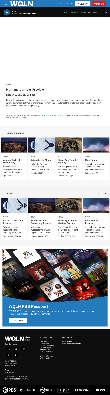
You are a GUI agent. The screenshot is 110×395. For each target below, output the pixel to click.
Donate (100, 3)
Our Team (44, 342)
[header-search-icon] (61, 4)
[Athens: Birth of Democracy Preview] (41, 205)
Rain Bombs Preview (91, 221)
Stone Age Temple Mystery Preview (67, 221)
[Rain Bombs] (96, 145)
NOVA (8, 84)
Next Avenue (67, 342)
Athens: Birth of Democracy (11, 161)
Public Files (44, 344)
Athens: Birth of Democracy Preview (40, 221)
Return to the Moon (40, 160)
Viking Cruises (61, 115)
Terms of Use (45, 350)
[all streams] (106, 12)
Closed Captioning (47, 346)
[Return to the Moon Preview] (14, 205)
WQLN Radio (45, 358)
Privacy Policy (45, 348)
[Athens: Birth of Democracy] (14, 145)
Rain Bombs (91, 160)
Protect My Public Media (71, 344)
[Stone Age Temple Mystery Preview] (68, 205)
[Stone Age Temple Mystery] (68, 145)
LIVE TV (83, 3)
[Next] (105, 133)
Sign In (69, 4)
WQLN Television (46, 356)
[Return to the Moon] (41, 145)
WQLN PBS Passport (28, 306)
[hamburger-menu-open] (6, 3)
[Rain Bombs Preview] (96, 205)
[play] (7, 12)
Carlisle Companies (46, 115)
